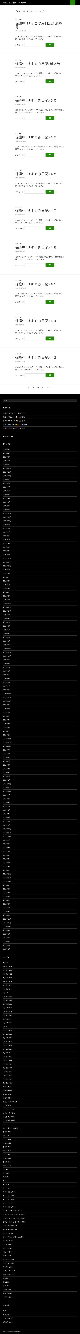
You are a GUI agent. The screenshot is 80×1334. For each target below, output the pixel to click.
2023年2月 (6, 596)
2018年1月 (6, 825)
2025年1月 (6, 509)
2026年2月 (6, 461)
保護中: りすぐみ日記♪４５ (36, 284)
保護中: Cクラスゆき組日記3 (14, 417)
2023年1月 (6, 600)
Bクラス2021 (7, 1000)
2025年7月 (6, 487)
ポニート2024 (7, 1252)
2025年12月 (7, 468)
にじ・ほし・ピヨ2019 (10, 1128)
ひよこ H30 (7, 1165)
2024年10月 (7, 521)
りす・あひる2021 (9, 1192)
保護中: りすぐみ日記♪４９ (36, 137)
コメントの (8, 1318)
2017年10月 (7, 836)
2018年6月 (6, 806)
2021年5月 (6, 675)
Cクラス (6, 1026)
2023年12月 (7, 558)
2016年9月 (6, 885)
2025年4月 (6, 498)
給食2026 (6, 1286)
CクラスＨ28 (7, 1060)
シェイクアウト (9, 1233)
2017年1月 (6, 870)
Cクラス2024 (7, 1045)
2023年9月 (6, 570)
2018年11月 (7, 787)
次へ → (49, 387)
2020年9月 (6, 705)
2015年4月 (6, 949)
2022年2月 (6, 641)
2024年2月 (6, 551)
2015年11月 (7, 923)
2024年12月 (7, 513)
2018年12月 (7, 784)
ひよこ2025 (7, 1154)
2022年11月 (7, 607)
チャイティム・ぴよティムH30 (13, 1237)
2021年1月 (6, 690)
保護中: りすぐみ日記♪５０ (36, 100)
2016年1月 (6, 915)
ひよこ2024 (7, 1150)
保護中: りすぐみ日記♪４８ (36, 174)
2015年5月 (6, 945)
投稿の (6, 1314)
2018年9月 (6, 795)
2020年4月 (6, 724)
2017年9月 (6, 840)
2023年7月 (6, 577)
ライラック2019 (8, 1259)
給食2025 (6, 1282)
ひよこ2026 (7, 1158)
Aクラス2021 (7, 966)
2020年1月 (6, 735)
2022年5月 (6, 630)
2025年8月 (6, 483)
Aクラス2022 (7, 970)
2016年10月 (7, 881)
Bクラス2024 (7, 1011)
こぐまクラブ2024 (9, 1117)
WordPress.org (8, 1322)
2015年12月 (7, 919)
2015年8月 (6, 934)
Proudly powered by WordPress (12, 1331)
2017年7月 (6, 848)
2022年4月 (6, 633)
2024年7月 (6, 532)
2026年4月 (6, 453)
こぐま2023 (7, 1105)
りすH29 (6, 1180)
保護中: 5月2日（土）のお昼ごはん (14, 413)
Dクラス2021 (7, 1064)
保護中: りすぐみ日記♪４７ (36, 210)
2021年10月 (7, 656)
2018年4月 (6, 814)
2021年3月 (6, 682)
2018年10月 (7, 791)
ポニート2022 (7, 1244)
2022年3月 (6, 637)
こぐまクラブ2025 (9, 1120)
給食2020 (6, 1278)
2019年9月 (6, 750)
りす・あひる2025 (9, 1207)
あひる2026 (7, 1087)
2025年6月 (6, 491)
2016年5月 (6, 900)
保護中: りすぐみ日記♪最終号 (37, 63)
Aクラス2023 (7, 974)
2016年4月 (6, 904)
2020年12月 (7, 693)
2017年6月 (6, 851)
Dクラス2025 (7, 1079)
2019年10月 (7, 746)
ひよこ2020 (7, 1135)
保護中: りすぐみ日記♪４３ (36, 357)
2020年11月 (7, 697)
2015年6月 (6, 941)
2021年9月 (6, 660)
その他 (5, 1124)
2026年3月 (6, 457)
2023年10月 (7, 566)
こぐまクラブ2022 (9, 1113)
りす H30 (18, 19)
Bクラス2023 (7, 1008)
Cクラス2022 (7, 1038)
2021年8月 (6, 663)
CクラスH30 (7, 1056)
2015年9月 (6, 930)
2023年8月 (6, 573)
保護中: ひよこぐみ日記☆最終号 (38, 25)
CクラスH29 (7, 1053)
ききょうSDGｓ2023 (10, 1102)
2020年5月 (6, 720)
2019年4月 (6, 769)
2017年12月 (7, 829)
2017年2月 (6, 866)
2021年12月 (7, 648)
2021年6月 (6, 671)
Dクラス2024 (7, 1075)
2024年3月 (6, 547)
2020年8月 (6, 709)
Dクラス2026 (7, 1083)
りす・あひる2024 (9, 1203)
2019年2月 (6, 776)
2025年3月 (6, 502)
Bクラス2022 (7, 1004)
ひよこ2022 (7, 1143)
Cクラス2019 (7, 1030)
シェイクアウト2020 (10, 1226)
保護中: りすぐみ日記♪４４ (36, 321)
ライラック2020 (8, 1263)
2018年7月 (6, 802)
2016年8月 (6, 889)
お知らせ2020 (7, 1090)
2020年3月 (6, 727)
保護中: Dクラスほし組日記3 (14, 428)
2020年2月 (6, 731)
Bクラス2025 (7, 1015)
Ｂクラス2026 (7, 1293)
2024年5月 (6, 539)
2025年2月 (6, 506)
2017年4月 (6, 859)
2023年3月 (6, 592)
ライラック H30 (9, 1271)
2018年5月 (6, 810)
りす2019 (6, 1173)
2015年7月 (6, 938)
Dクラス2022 (7, 1068)
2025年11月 (7, 472)
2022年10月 (7, 611)
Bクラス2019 (7, 996)
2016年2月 (6, 911)
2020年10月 (7, 701)
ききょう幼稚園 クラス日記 (14, 2)
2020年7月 (6, 712)
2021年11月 (7, 652)
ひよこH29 (6, 1162)
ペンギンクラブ (8, 1241)
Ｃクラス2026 (7, 1297)
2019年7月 (6, 757)
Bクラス (5, 993)
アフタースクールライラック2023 (14, 1222)
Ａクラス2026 (7, 1289)
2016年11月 (7, 878)
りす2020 (6, 1177)
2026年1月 (6, 464)
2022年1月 (6, 645)
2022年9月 (6, 615)
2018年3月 (6, 817)
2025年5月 (6, 494)
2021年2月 (6, 686)
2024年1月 (6, 555)
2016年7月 (6, 893)
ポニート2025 (7, 1256)
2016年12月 (7, 874)
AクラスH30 (7, 989)
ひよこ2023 (7, 1147)
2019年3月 (6, 772)
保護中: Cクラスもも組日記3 (14, 421)
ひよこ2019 (7, 1132)
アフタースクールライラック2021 (14, 1214)
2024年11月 (7, 517)
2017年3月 (6, 863)
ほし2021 (6, 1169)
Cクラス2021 (7, 1034)
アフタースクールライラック (12, 1211)
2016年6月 (6, 896)
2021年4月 (6, 678)
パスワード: (30, 45)
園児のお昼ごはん (9, 1274)
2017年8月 (6, 844)
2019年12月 (7, 739)
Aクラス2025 (7, 981)
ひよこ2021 (7, 1139)
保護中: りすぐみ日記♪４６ (36, 247)
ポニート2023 (7, 1248)
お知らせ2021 (7, 1094)
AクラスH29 (7, 985)
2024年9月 (6, 524)
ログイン (6, 1311)
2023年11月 (7, 562)
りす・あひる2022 (9, 1195)
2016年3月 (6, 908)
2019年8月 (6, 754)
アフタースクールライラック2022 (14, 1218)
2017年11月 (7, 832)
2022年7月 (6, 622)
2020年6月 (6, 716)
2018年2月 (6, 821)
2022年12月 (7, 603)
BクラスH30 (7, 1023)
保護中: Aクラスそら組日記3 (15, 424)
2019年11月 (7, 742)
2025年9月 (6, 479)
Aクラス (6, 963)
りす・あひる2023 (9, 1199)
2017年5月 (6, 855)
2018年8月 (6, 799)
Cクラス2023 (7, 1041)
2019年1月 (6, 780)
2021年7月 (6, 667)
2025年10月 (7, 476)
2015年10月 (7, 926)
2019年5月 (6, 765)
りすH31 (6, 1184)
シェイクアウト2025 (10, 1229)
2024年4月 (6, 543)
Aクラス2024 (7, 978)
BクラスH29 (7, 1019)
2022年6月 (6, 626)
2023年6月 (6, 581)
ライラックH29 (8, 1267)
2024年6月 (6, 536)
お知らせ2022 (7, 1098)
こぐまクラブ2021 (9, 1109)
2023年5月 (6, 585)
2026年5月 (6, 449)
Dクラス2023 (7, 1072)
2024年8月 (6, 528)
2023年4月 (6, 588)
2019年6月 (6, 761)
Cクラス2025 (7, 1049)
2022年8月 (6, 618)
